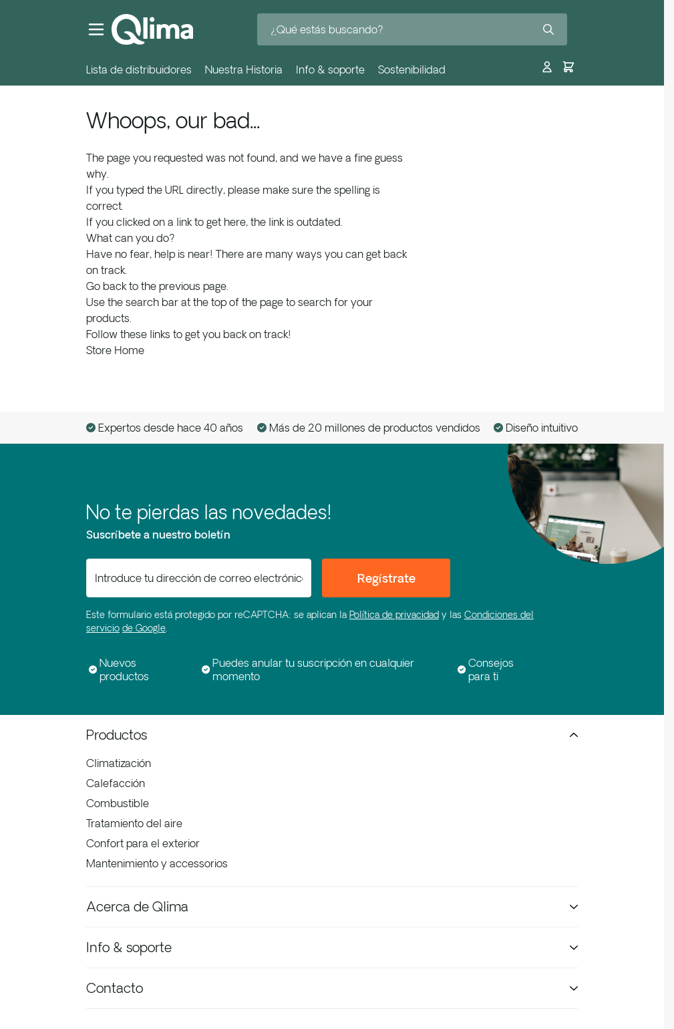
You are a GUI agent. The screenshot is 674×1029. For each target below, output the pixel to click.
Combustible (117, 803)
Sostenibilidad (412, 69)
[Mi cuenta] (547, 64)
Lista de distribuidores (139, 69)
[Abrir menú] (96, 29)
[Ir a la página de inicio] (152, 29)
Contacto (332, 988)
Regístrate (386, 578)
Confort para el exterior (143, 843)
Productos (332, 734)
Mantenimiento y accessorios (157, 863)
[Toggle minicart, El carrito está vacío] (568, 64)
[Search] (548, 29)
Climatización (118, 763)
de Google (144, 628)
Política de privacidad (394, 614)
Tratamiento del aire (134, 823)
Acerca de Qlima (332, 906)
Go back (106, 286)
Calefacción (115, 783)
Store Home (115, 350)
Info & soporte (330, 69)
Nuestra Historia (244, 69)
